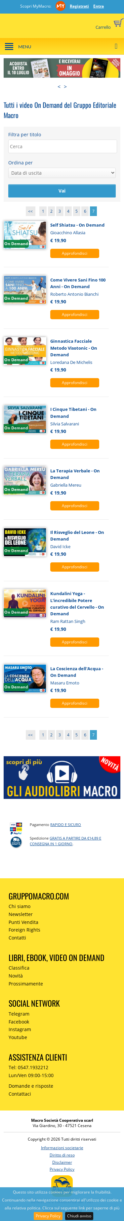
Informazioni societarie (62, 1148)
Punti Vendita (23, 922)
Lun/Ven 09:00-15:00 (31, 1075)
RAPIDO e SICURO (65, 824)
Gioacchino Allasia (67, 233)
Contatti (17, 938)
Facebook (19, 1022)
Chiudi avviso (79, 1216)
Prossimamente (26, 984)
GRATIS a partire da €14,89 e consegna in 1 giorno (65, 841)
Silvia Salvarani (64, 424)
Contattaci (20, 1094)
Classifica (19, 968)
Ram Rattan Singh (67, 621)
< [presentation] (59, 86)
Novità (16, 976)
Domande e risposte (31, 1086)
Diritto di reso (62, 1155)
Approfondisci (74, 253)
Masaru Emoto (64, 683)
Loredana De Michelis (71, 362)
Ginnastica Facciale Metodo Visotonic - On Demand (73, 348)
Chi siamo (19, 906)
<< (30, 211)
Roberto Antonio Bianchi (74, 294)
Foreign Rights (24, 930)
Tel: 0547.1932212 (28, 1067)
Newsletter (21, 914)
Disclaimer (62, 1162)
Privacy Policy (48, 1216)
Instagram (20, 1029)
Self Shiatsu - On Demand (77, 225)
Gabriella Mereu (65, 485)
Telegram (19, 1014)
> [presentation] (65, 86)
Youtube (18, 1037)
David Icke (60, 546)
